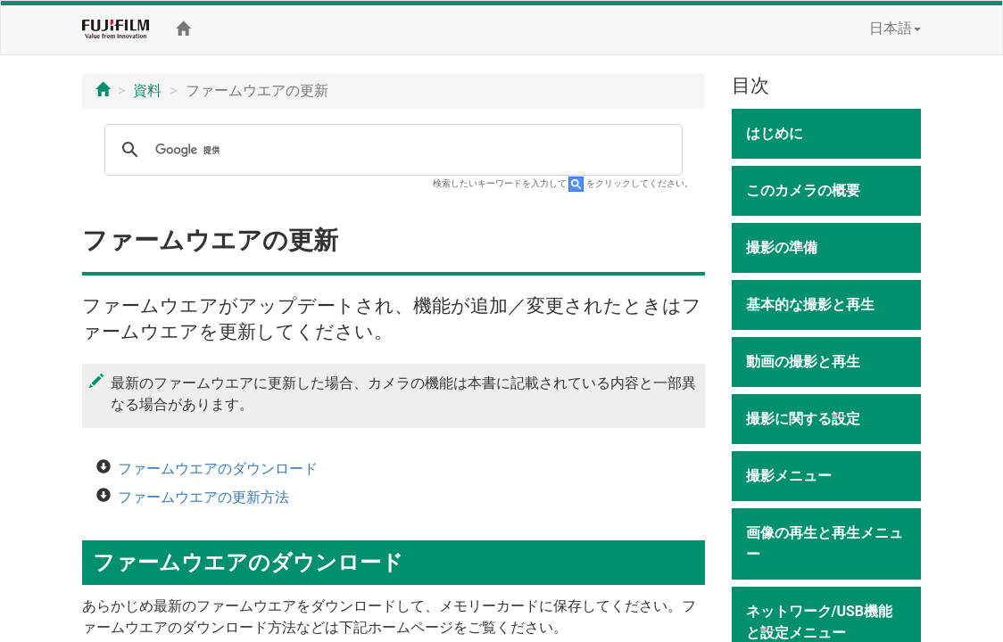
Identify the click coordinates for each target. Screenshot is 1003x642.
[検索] (390, 149)
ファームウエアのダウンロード (218, 468)
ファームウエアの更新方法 (203, 497)
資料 (147, 90)
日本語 (895, 28)
